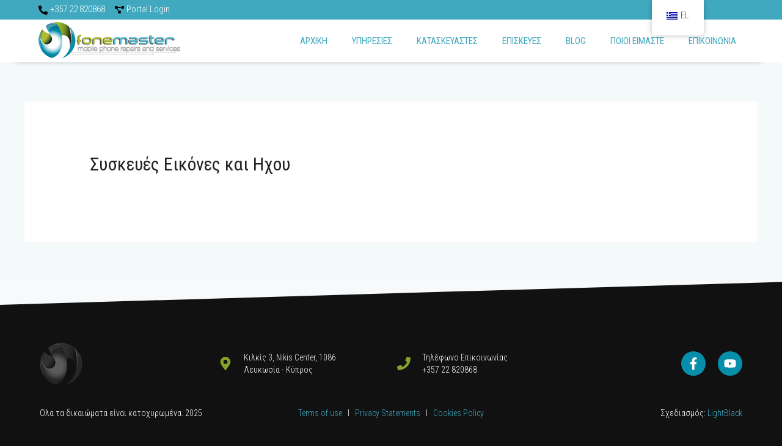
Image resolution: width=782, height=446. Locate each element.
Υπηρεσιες (372, 40)
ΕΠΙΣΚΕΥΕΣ (521, 40)
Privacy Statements (388, 413)
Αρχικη (313, 40)
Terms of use (320, 413)
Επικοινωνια (712, 40)
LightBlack (724, 413)
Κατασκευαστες (447, 40)
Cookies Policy (458, 413)
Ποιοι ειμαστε (637, 40)
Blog (576, 40)
